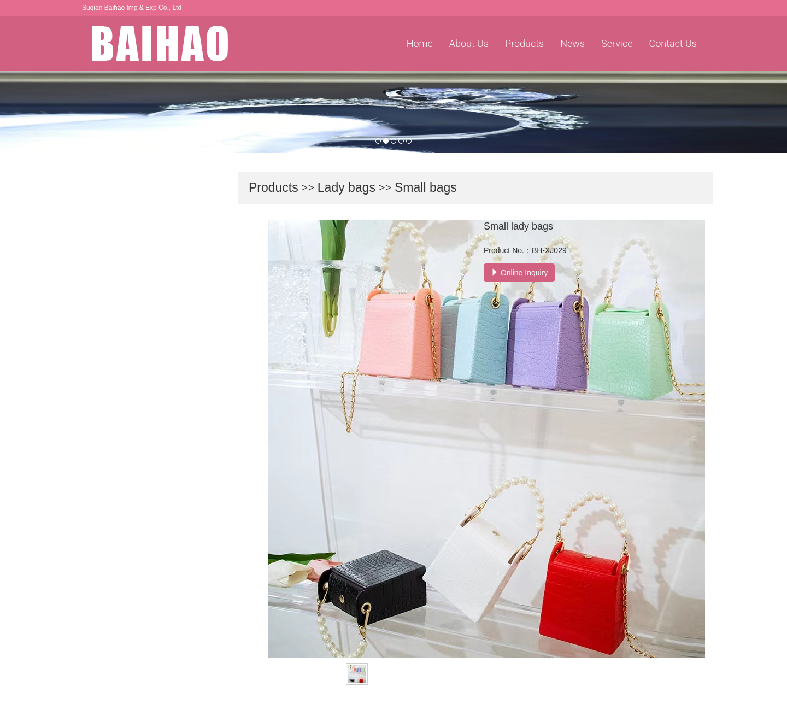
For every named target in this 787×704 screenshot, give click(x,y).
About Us (469, 43)
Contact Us (673, 43)
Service (616, 43)
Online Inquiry (519, 272)
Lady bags (346, 187)
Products (524, 43)
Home (420, 43)
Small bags (426, 187)
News (572, 43)
